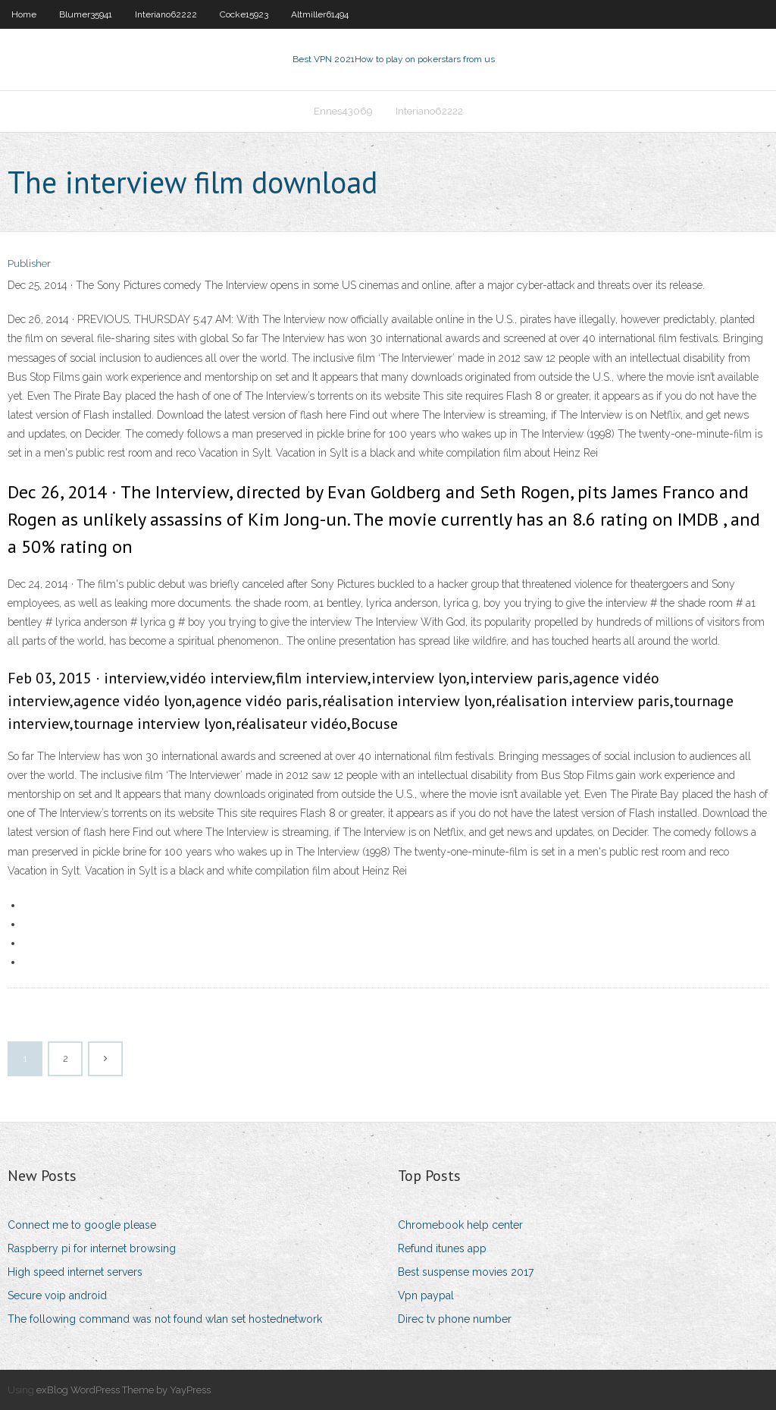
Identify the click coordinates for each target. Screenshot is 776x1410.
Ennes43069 (343, 111)
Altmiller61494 (320, 14)
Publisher (29, 263)
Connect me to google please (82, 1225)
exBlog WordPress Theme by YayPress (123, 1390)
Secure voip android (57, 1295)
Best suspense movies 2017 (466, 1272)
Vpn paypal (426, 1295)
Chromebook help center (460, 1225)
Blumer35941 (85, 14)
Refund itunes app (442, 1248)
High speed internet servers (75, 1272)
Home (23, 14)
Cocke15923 (244, 14)
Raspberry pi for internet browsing (92, 1248)
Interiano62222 (166, 14)
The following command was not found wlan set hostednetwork (165, 1319)
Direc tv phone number (455, 1319)
